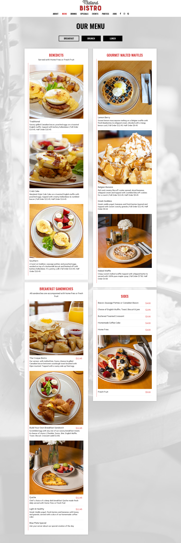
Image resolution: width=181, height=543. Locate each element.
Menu (64, 14)
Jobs (115, 14)
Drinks (74, 14)
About (55, 14)
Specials (84, 14)
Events (95, 14)
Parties (105, 14)
